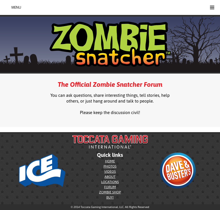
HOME (110, 161)
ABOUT (110, 177)
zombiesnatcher (12, 130)
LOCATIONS (110, 182)
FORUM (110, 187)
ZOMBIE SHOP (110, 192)
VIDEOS (110, 171)
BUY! (110, 197)
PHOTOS (109, 166)
